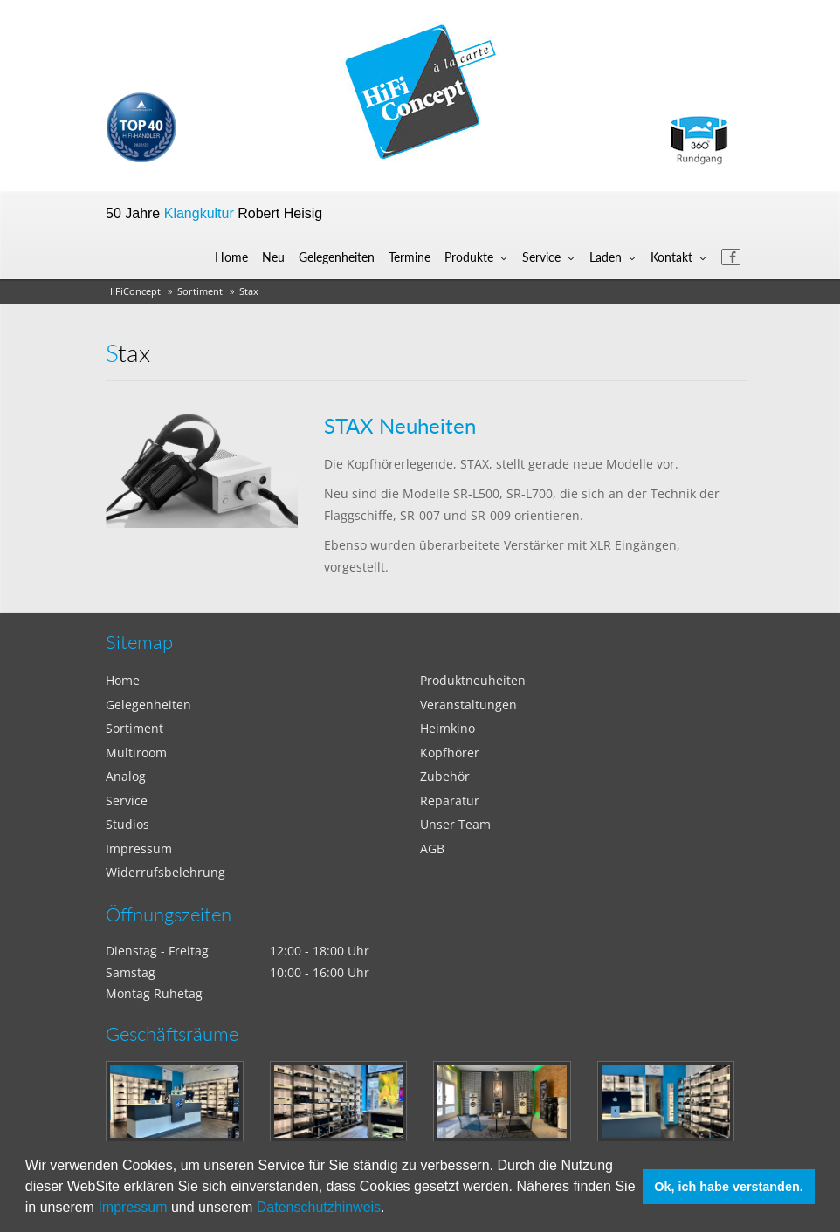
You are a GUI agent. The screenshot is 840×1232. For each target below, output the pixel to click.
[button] (391, 1209)
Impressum (132, 1207)
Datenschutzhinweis (319, 1207)
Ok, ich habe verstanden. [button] (728, 1187)
